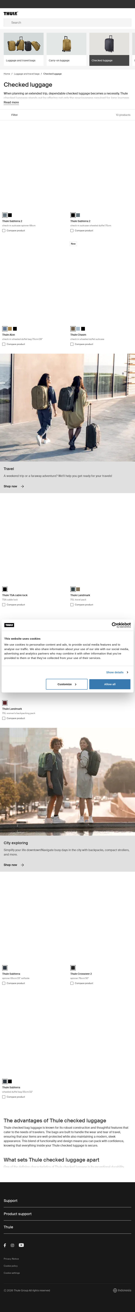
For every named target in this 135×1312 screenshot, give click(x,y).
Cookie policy (11, 1265)
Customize (67, 684)
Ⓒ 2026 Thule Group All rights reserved (27, 1290)
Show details (115, 672)
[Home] (25, 13)
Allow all (110, 684)
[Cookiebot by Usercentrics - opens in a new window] (114, 625)
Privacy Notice (11, 1258)
